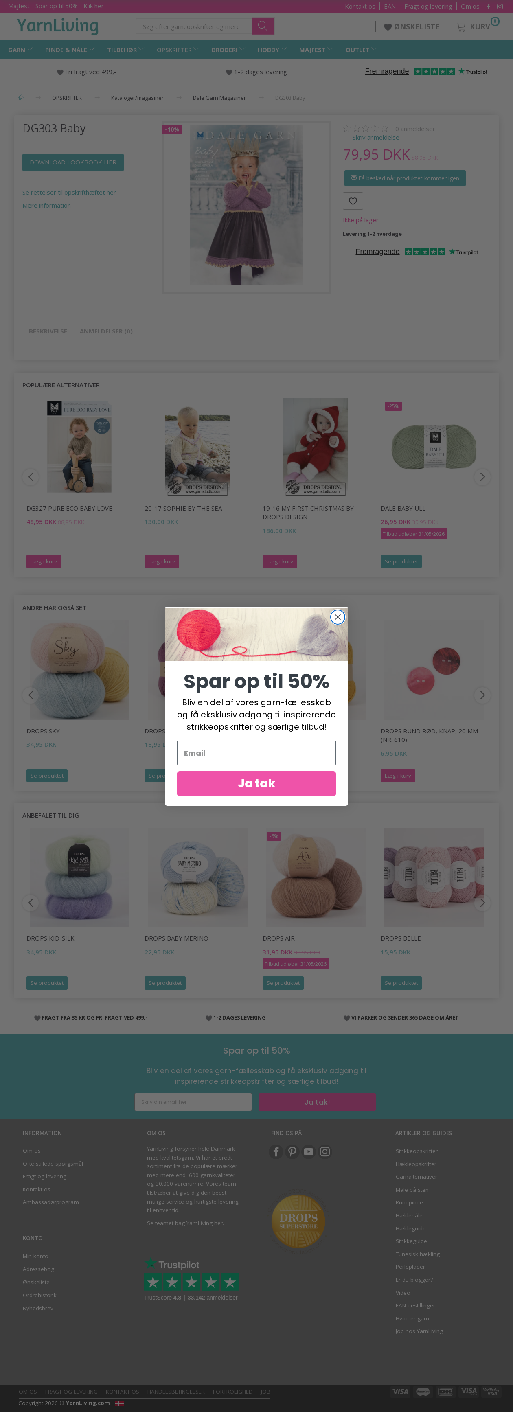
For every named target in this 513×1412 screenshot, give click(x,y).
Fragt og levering (428, 6)
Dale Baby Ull (403, 508)
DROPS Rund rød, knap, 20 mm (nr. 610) (429, 735)
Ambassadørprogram (51, 1202)
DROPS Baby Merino (176, 938)
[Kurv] (477, 25)
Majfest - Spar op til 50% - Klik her (56, 6)
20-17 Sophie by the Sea (183, 508)
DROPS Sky (43, 731)
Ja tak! (317, 1102)
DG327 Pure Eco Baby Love (69, 508)
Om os (470, 6)
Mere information (46, 205)
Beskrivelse (48, 331)
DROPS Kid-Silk (50, 938)
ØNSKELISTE (413, 26)
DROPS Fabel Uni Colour (302, 731)
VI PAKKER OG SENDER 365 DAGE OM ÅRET (405, 1017)
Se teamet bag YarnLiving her (185, 1223)
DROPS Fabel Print (175, 731)
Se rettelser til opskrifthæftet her (69, 192)
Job (265, 1391)
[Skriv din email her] (193, 1102)
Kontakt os (360, 6)
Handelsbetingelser (176, 1391)
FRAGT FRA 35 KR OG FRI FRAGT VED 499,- (94, 1017)
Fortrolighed (233, 1391)
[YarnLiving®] (58, 25)
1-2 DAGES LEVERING (239, 1017)
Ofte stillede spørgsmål (53, 1163)
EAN (390, 6)
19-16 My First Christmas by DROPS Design (308, 512)
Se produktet (401, 561)
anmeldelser (415, 129)
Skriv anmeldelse (375, 137)
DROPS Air (279, 938)
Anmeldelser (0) (106, 331)
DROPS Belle (401, 938)
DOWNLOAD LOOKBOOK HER (73, 162)
